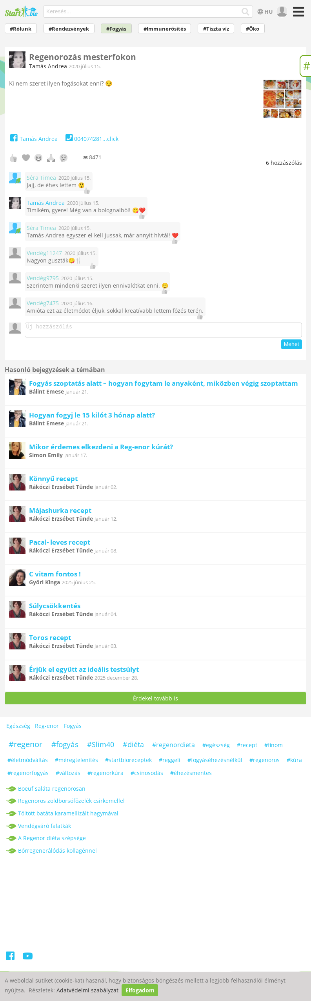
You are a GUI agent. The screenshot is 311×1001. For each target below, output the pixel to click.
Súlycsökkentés (54, 608)
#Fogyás (116, 29)
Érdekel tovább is (155, 700)
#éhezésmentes (191, 775)
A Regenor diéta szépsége (52, 840)
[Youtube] (28, 959)
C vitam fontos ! (55, 576)
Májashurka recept (60, 512)
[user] (281, 11)
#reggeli (169, 762)
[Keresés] (246, 12)
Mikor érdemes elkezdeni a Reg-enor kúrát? (101, 449)
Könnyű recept (53, 480)
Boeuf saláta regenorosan (51, 791)
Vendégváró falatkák (44, 828)
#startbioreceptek (128, 762)
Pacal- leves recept (59, 544)
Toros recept (50, 639)
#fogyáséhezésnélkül (214, 762)
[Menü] (297, 14)
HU (264, 11)
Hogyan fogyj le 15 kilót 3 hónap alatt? (92, 417)
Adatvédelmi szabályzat (87, 990)
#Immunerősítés (165, 29)
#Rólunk (20, 29)
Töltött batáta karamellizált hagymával (68, 815)
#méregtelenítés (76, 762)
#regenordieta (173, 747)
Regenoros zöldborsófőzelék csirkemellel (71, 803)
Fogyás (73, 728)
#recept (247, 747)
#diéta (133, 746)
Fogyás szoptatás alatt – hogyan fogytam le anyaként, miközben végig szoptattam (163, 385)
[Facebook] (11, 959)
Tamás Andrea (48, 66)
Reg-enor (47, 728)
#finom (273, 747)
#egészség (216, 747)
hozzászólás (284, 162)
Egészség (18, 728)
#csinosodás (147, 775)
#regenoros (264, 762)
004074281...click (91, 138)
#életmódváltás (27, 762)
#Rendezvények (69, 29)
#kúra (294, 762)
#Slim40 (100, 746)
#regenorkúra (105, 775)
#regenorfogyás (28, 775)
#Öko (252, 29)
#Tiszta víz (216, 29)
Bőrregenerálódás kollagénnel (57, 853)
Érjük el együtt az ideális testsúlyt (84, 671)
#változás (68, 775)
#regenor (25, 746)
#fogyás (64, 747)
